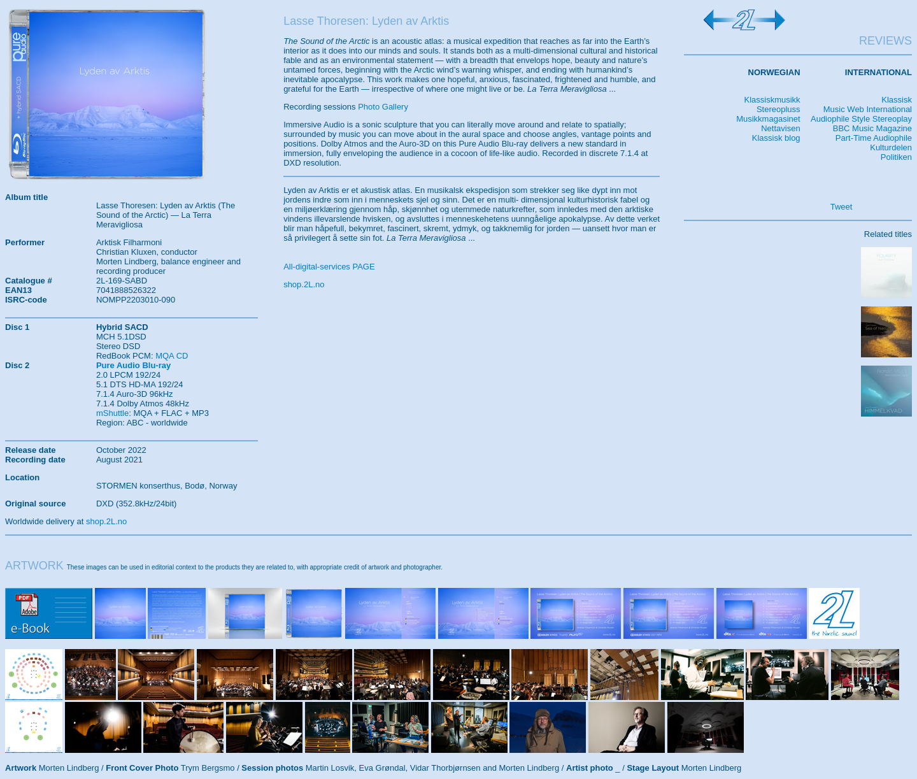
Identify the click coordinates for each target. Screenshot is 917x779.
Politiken (896, 157)
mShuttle (112, 413)
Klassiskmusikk (772, 99)
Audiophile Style (840, 119)
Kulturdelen (891, 147)
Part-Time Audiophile (873, 138)
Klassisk (896, 99)
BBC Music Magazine (872, 128)
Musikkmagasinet (768, 119)
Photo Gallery (383, 106)
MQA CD (171, 356)
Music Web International (867, 109)
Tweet (841, 206)
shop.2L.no (303, 284)
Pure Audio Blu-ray (133, 365)
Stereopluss (778, 109)
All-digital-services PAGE (329, 266)
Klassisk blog (776, 138)
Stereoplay (892, 119)
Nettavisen (780, 128)
